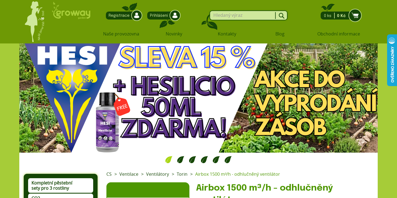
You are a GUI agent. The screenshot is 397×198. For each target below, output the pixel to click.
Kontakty (227, 34)
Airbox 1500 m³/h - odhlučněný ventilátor (237, 174)
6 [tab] (228, 159)
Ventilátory (157, 174)
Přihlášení (162, 16)
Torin (182, 174)
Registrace (123, 16)
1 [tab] (169, 159)
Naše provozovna (121, 34)
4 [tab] (204, 159)
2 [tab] (181, 159)
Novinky (174, 34)
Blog (280, 34)
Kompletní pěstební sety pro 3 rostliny (51, 185)
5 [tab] (216, 159)
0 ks (339, 16)
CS (109, 174)
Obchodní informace (338, 34)
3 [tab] (192, 159)
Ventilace (128, 174)
